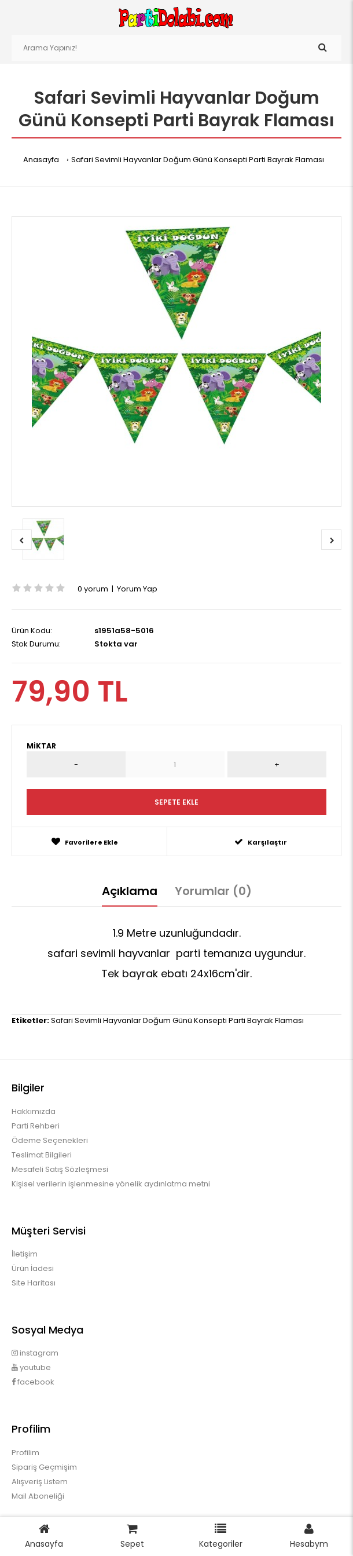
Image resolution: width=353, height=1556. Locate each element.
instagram (35, 1352)
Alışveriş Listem (40, 1481)
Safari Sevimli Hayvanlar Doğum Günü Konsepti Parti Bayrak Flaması (197, 159)
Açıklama (129, 891)
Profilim (25, 1452)
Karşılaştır (260, 842)
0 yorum (93, 588)
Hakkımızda (34, 1111)
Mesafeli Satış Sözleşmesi (60, 1169)
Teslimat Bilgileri (42, 1154)
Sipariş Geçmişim (44, 1467)
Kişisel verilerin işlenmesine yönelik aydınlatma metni (111, 1183)
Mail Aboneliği (38, 1496)
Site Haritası (34, 1282)
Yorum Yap (137, 588)
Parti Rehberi (36, 1125)
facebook (33, 1381)
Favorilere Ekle (85, 842)
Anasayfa (41, 159)
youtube (31, 1367)
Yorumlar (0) (213, 891)
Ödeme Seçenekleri (50, 1140)
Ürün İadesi (33, 1268)
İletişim (25, 1253)
